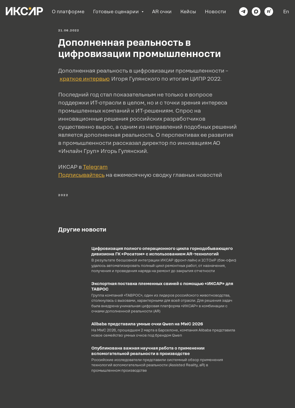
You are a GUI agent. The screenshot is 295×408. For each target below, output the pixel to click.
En (286, 11)
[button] (81, 175)
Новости (215, 11)
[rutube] (268, 11)
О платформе (68, 11)
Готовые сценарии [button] (116, 11)
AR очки (162, 11)
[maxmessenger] (256, 11)
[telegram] (243, 11)
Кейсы (188, 11)
